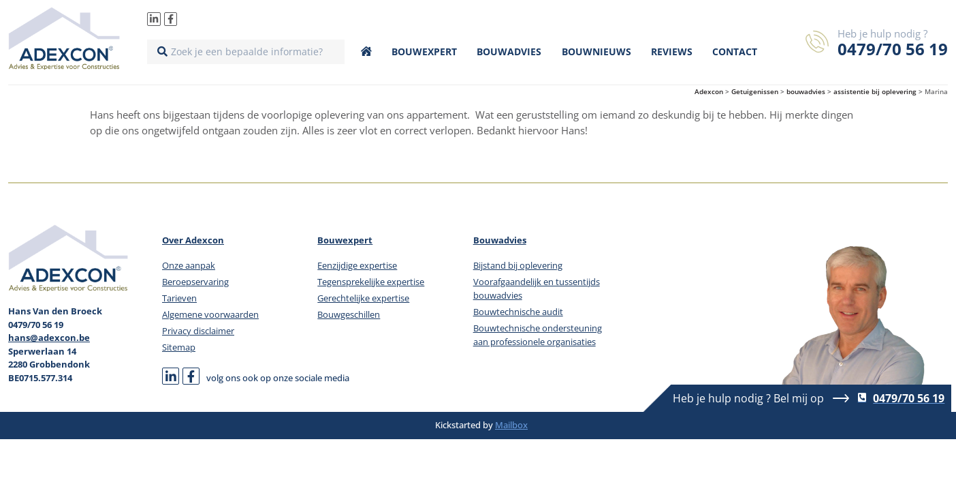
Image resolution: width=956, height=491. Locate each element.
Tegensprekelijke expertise (370, 282)
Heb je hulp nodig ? (882, 33)
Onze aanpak (188, 265)
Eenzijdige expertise (357, 265)
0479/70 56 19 (893, 49)
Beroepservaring (195, 282)
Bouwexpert (424, 51)
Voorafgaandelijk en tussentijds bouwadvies (536, 288)
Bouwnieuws (596, 51)
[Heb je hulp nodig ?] (817, 41)
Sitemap (178, 347)
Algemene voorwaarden (210, 314)
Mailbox (511, 425)
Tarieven (179, 298)
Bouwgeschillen (348, 314)
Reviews (671, 51)
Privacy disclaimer (198, 331)
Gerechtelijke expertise (363, 298)
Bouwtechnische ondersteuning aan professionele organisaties (537, 335)
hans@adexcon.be (49, 337)
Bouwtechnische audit (518, 312)
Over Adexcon (193, 240)
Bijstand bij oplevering (517, 265)
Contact (734, 51)
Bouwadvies (509, 51)
